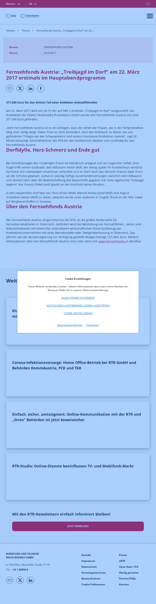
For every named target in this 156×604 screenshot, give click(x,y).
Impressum (92, 325)
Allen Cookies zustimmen (78, 298)
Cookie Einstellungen (78, 313)
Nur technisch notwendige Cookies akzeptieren (78, 305)
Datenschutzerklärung (69, 325)
